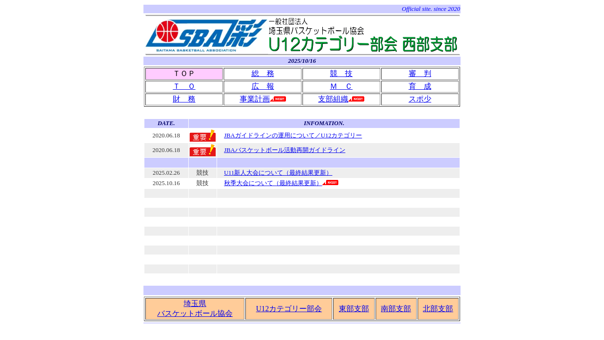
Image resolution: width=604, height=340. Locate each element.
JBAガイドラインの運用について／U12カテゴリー (293, 135)
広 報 (263, 86)
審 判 (420, 73)
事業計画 (255, 99)
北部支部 (438, 309)
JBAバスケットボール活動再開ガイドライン (284, 149)
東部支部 (354, 309)
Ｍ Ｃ (341, 86)
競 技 (341, 73)
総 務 (263, 73)
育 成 (420, 86)
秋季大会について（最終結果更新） (273, 183)
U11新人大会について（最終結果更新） (278, 173)
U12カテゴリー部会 (289, 309)
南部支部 (396, 309)
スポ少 (420, 99)
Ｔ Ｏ (184, 86)
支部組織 (333, 99)
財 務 (184, 99)
